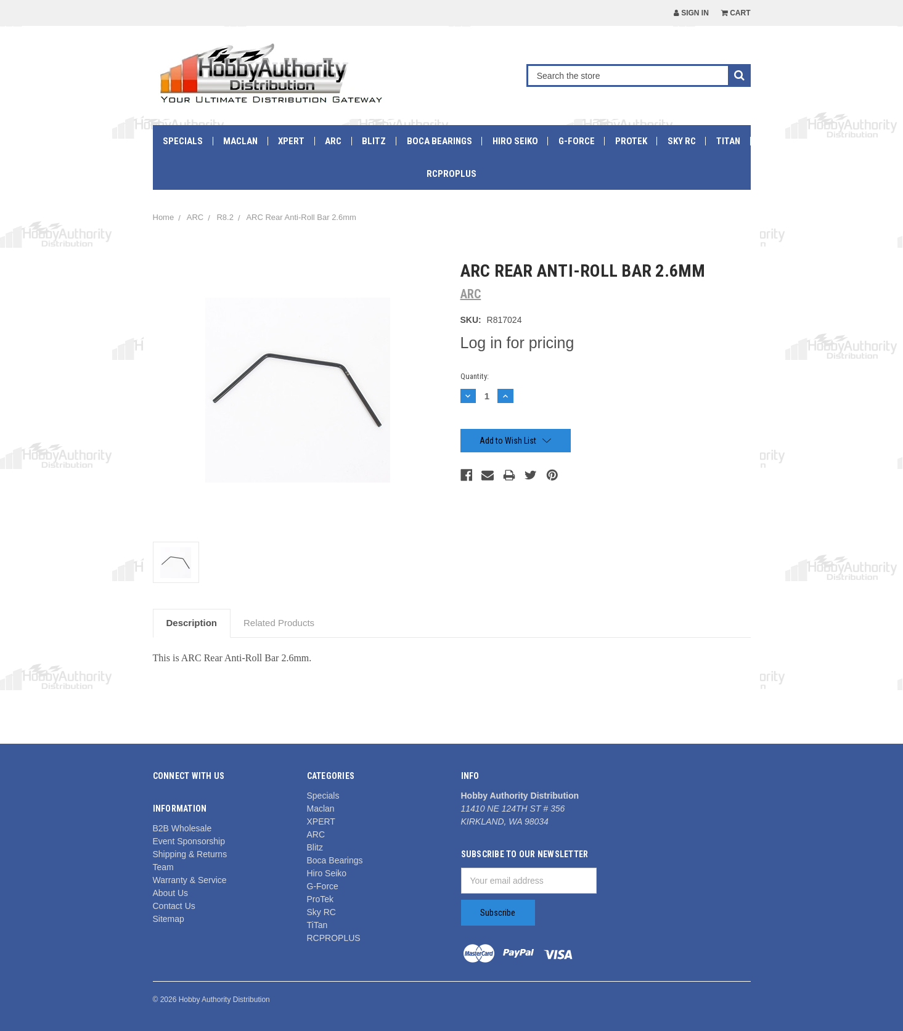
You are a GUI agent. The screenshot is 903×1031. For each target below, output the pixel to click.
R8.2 (224, 217)
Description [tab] (192, 622)
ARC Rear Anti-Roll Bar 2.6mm (301, 217)
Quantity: (474, 376)
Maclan (240, 141)
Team (163, 867)
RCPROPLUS (451, 173)
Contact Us (174, 906)
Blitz (374, 141)
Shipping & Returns (190, 854)
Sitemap (168, 919)
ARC (333, 141)
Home (163, 217)
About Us (171, 893)
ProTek (631, 141)
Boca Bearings (439, 141)
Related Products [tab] (278, 622)
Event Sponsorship (189, 841)
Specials (183, 141)
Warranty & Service (190, 880)
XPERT (291, 141)
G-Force (576, 141)
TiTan (728, 141)
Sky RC (682, 141)
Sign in (691, 13)
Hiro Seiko (515, 141)
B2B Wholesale (182, 828)
